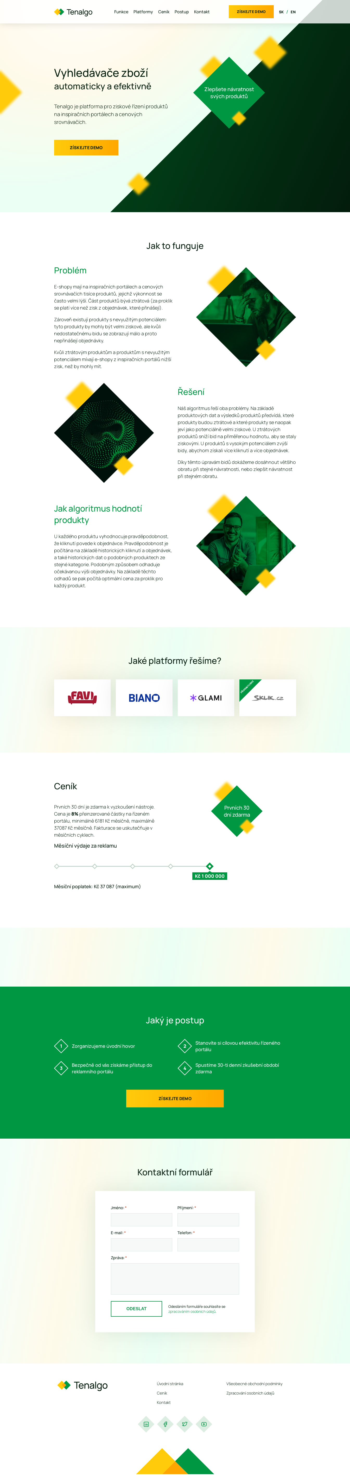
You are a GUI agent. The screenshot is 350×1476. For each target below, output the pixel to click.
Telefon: (186, 1232)
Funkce (121, 12)
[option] (58, 866)
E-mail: (118, 1232)
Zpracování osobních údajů (250, 1393)
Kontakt (202, 12)
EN (293, 11)
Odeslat (136, 1309)
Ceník (163, 12)
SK (281, 11)
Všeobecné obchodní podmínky (254, 1383)
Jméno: (119, 1207)
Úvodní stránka (170, 1383)
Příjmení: (186, 1207)
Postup (182, 12)
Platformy (143, 12)
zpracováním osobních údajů (191, 1311)
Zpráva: (119, 1257)
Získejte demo (251, 11)
